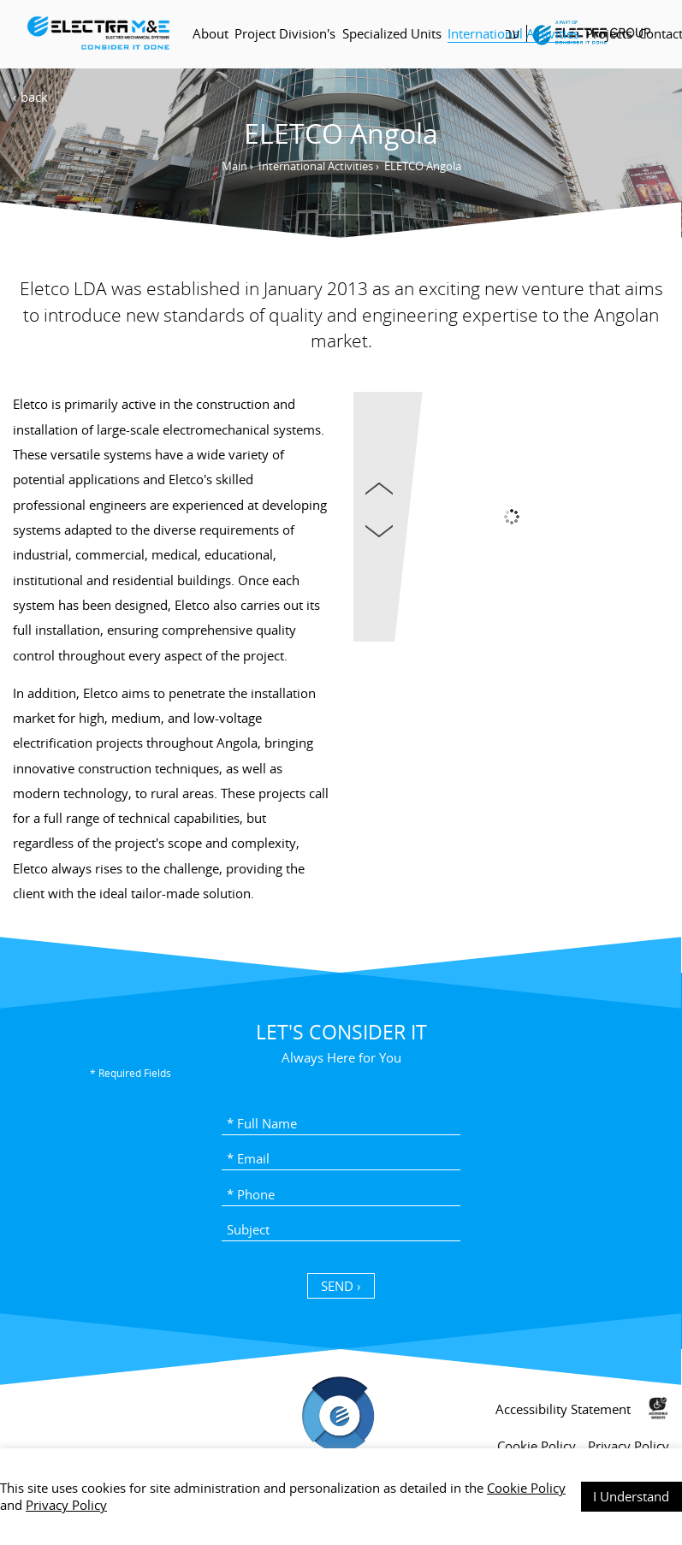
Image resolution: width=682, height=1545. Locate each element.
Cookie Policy (526, 1487)
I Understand (631, 1496)
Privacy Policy (66, 1504)
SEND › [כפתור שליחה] (341, 1285)
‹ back (30, 96)
